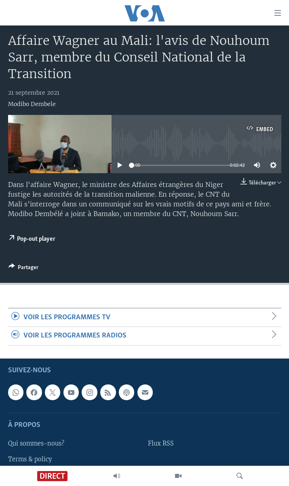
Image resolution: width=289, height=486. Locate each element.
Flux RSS (161, 443)
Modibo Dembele (32, 104)
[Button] (23, 268)
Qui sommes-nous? (36, 443)
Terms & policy (30, 459)
